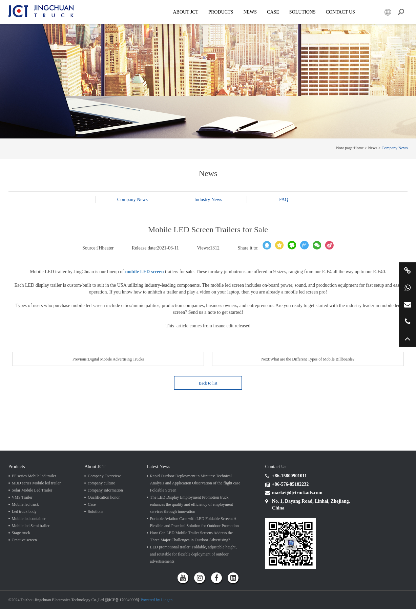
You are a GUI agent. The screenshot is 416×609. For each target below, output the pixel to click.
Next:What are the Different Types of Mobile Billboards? (307, 359)
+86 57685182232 (407, 321)
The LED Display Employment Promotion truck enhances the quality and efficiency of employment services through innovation (191, 504)
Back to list (208, 383)
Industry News (208, 199)
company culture (101, 483)
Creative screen (24, 540)
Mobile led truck (25, 504)
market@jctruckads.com (407, 304)
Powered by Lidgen (156, 599)
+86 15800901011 (407, 287)
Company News (394, 148)
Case (273, 12)
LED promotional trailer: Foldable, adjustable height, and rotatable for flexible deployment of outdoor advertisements (193, 554)
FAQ (283, 199)
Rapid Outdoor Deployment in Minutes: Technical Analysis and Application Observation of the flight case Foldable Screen (195, 483)
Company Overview (104, 476)
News (250, 12)
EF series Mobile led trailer (34, 476)
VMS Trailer (22, 497)
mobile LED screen (144, 271)
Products (220, 12)
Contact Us (340, 12)
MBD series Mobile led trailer (36, 483)
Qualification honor (104, 497)
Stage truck (21, 532)
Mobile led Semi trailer (31, 525)
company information (105, 490)
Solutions (95, 511)
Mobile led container (29, 518)
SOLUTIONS (302, 12)
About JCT (185, 12)
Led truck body (24, 511)
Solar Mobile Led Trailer (32, 490)
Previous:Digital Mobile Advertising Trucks (108, 359)
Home (358, 148)
